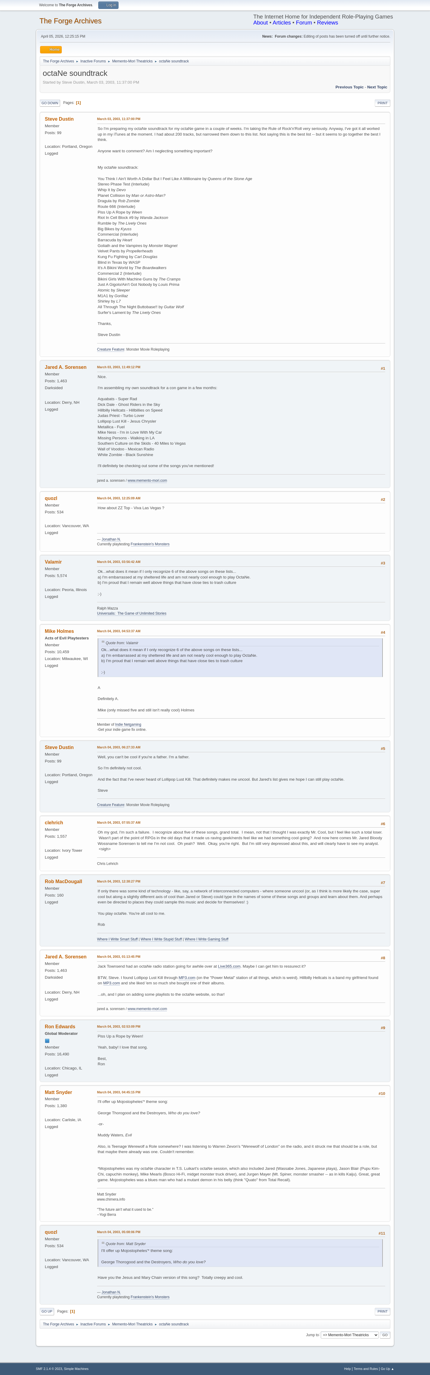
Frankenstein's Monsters (150, 544)
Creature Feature (110, 349)
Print (382, 103)
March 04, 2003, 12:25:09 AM (118, 498)
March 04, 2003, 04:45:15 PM (118, 1092)
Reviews (327, 22)
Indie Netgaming (128, 724)
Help (347, 1369)
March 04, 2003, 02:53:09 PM (118, 1026)
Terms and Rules (366, 1369)
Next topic (377, 87)
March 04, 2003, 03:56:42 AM (118, 562)
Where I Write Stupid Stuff (161, 939)
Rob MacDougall (63, 881)
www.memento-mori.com (147, 480)
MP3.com (187, 977)
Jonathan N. (111, 539)
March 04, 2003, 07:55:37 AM (118, 822)
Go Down (50, 103)
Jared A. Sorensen (66, 367)
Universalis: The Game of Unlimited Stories (131, 613)
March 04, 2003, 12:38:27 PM (118, 881)
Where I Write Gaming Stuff (206, 939)
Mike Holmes (59, 631)
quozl (51, 498)
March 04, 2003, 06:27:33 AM (118, 747)
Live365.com (229, 966)
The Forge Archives (70, 21)
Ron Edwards (60, 1026)
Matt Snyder (58, 1092)
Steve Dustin (59, 119)
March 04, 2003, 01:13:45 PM (118, 956)
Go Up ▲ (387, 1369)
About (260, 22)
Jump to (312, 1335)
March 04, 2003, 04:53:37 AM (118, 631)
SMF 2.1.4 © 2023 (49, 1369)
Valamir (53, 561)
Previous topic (349, 87)
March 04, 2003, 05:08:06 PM (118, 1232)
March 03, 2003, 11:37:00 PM (118, 119)
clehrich (54, 822)
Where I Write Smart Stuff (117, 939)
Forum (304, 22)
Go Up (47, 1311)
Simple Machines (76, 1369)
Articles (282, 22)
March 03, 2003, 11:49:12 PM (118, 367)
